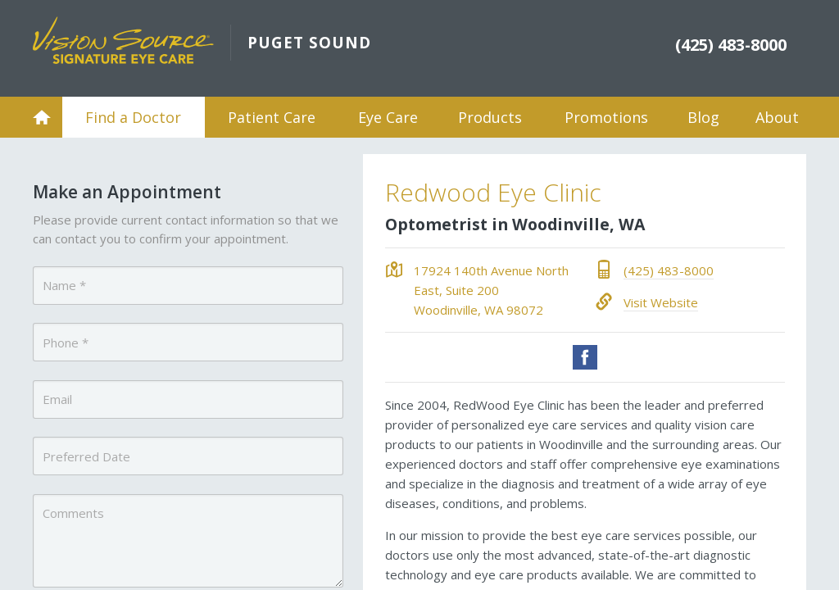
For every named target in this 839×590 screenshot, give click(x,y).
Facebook (585, 357)
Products (490, 117)
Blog (703, 117)
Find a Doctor (133, 117)
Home (41, 117)
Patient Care (271, 117)
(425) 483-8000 (669, 270)
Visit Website (661, 302)
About (777, 117)
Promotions (606, 117)
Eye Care (388, 117)
